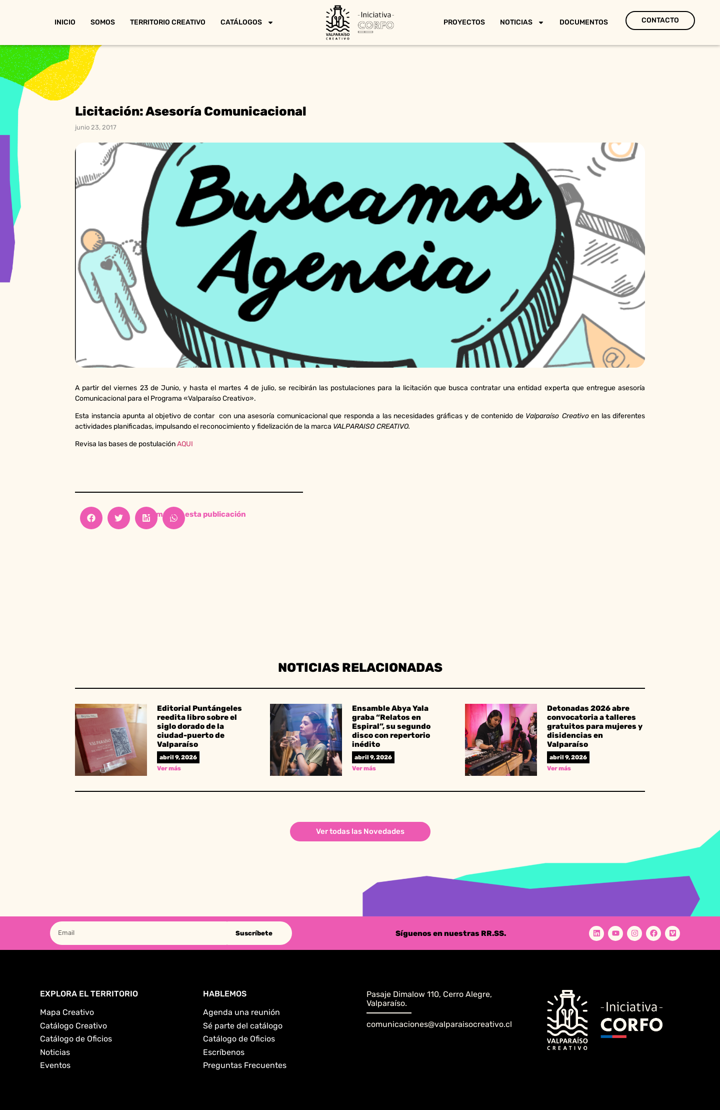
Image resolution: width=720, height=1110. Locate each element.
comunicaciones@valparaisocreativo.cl (439, 1024)
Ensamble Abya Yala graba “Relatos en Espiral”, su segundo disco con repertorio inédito (391, 726)
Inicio (65, 22)
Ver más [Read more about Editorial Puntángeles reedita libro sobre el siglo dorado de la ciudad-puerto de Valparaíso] (169, 768)
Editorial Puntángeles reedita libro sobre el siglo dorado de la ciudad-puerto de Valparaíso (199, 726)
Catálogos (247, 22)
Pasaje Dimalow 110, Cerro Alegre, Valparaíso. (429, 998)
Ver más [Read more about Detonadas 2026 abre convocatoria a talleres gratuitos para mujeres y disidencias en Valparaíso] (559, 768)
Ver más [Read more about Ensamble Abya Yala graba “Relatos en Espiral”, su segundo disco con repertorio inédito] (364, 768)
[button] (91, 518)
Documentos (584, 22)
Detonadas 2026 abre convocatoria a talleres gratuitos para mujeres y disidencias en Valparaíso (594, 726)
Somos (102, 22)
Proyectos (464, 22)
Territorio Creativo (168, 22)
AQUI (185, 444)
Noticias (522, 22)
